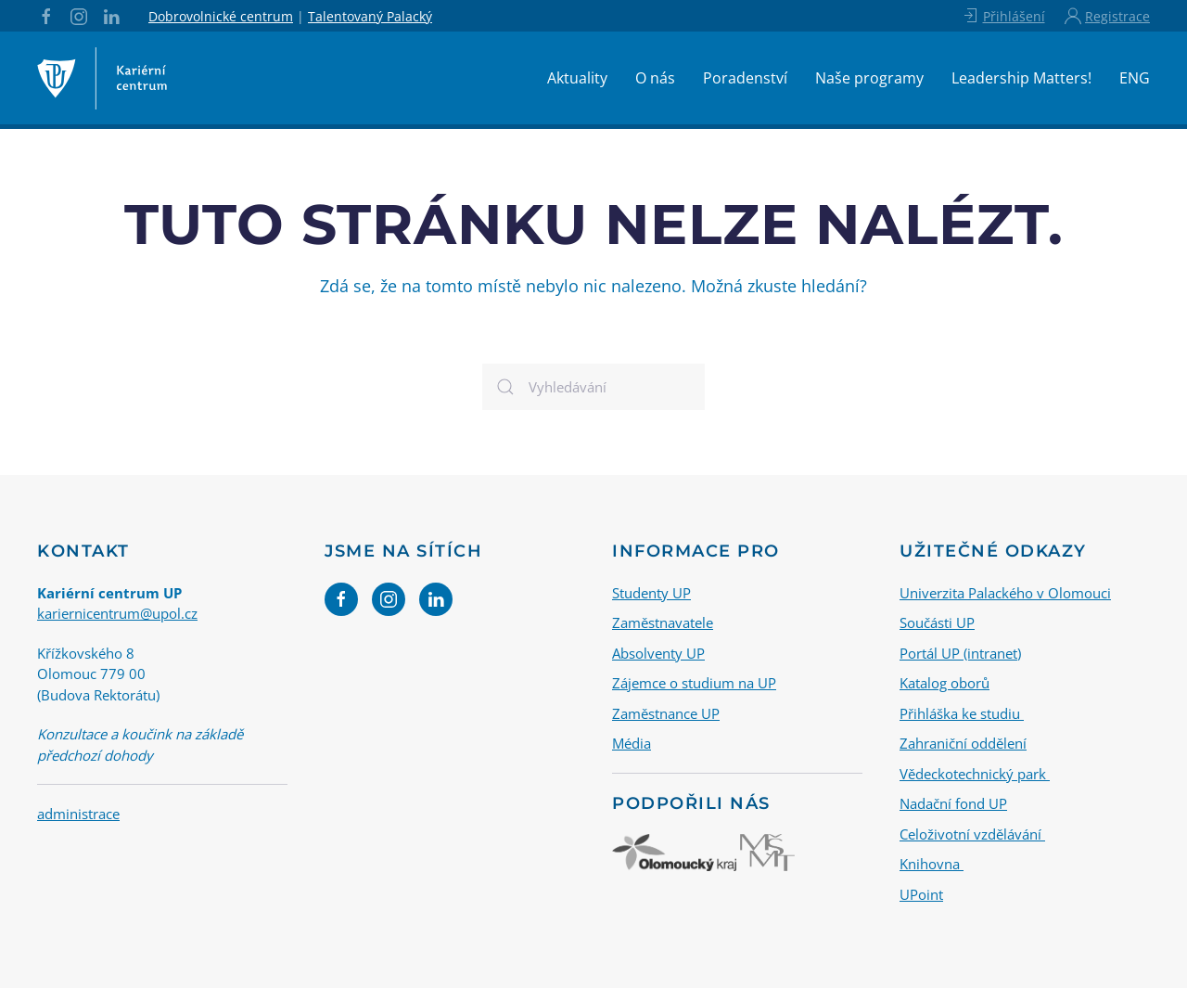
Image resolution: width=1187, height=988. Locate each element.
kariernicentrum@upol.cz (117, 613)
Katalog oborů (944, 683)
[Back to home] (102, 78)
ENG (1134, 78)
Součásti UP (937, 622)
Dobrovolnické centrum (220, 16)
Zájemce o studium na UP (694, 683)
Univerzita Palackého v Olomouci (1005, 592)
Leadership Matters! (1021, 78)
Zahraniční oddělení (963, 743)
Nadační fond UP (953, 803)
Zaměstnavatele (662, 622)
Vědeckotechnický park (975, 772)
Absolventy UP (658, 652)
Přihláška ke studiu (962, 712)
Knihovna (932, 863)
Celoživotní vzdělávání (972, 833)
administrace (78, 813)
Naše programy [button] (869, 78)
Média (631, 743)
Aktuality (577, 78)
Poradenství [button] (745, 78)
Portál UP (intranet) (960, 652)
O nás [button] (655, 78)
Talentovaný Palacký (370, 16)
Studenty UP (651, 592)
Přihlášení (1003, 15)
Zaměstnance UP (666, 712)
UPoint (921, 893)
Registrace (1107, 15)
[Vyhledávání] (593, 387)
